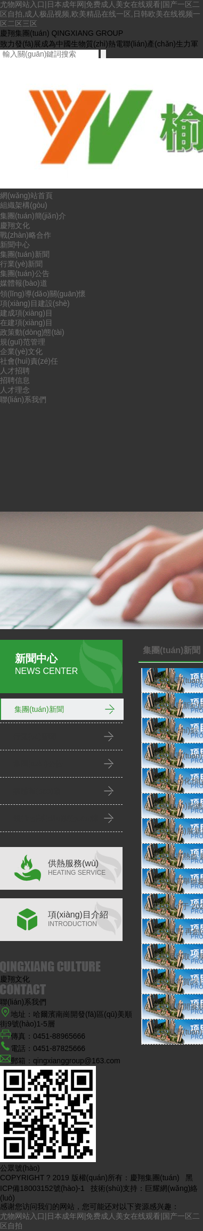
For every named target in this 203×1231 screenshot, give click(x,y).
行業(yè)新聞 (21, 264)
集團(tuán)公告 (25, 273)
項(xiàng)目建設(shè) (35, 303)
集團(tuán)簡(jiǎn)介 (33, 215)
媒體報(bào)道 (23, 283)
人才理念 (15, 390)
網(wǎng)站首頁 (26, 195)
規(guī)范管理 (22, 342)
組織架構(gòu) (23, 205)
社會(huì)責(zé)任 (29, 361)
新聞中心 (15, 244)
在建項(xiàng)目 (26, 322)
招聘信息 (15, 380)
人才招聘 (15, 370)
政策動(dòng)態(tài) (32, 332)
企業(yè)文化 (21, 351)
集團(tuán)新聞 (25, 254)
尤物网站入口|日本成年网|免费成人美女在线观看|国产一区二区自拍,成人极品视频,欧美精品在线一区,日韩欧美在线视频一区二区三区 (100, 14)
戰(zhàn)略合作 (25, 235)
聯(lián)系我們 (23, 399)
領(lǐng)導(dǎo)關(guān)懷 (43, 293)
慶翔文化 (15, 225)
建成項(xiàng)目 (26, 313)
